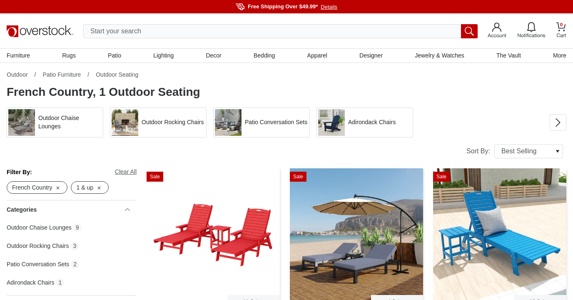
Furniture (18, 55)
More (559, 55)
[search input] (280, 31)
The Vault (508, 55)
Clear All (126, 171)
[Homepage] (40, 31)
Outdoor (17, 74)
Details (329, 7)
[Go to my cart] (561, 31)
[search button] (469, 31)
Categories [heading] (68, 209)
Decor (213, 55)
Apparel (317, 55)
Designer (371, 55)
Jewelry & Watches (439, 55)
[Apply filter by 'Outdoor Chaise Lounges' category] (55, 123)
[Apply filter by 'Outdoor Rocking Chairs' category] (158, 123)
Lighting (163, 55)
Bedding (264, 55)
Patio (114, 55)
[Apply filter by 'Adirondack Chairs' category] (364, 123)
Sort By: (514, 151)
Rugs (69, 55)
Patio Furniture (61, 74)
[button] (55, 123)
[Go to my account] (497, 31)
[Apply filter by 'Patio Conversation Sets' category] (261, 123)
